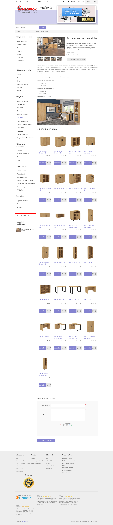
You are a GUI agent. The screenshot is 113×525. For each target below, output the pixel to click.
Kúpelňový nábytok (22, 114)
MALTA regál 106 (59, 262)
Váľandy (19, 90)
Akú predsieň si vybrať (67, 467)
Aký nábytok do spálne (68, 470)
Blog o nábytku (19, 1)
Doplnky (19, 207)
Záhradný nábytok (22, 134)
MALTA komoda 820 (60, 188)
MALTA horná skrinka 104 (88, 152)
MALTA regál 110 (89, 262)
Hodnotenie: (67, 423)
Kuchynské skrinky (66, 472)
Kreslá (19, 54)
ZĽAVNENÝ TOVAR (23, 216)
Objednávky (49, 461)
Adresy (48, 463)
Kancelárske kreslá (23, 121)
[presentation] (68, 430)
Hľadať (33, 458)
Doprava (33, 1)
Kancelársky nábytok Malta (27, 229)
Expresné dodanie (22, 200)
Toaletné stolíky (21, 174)
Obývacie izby (21, 104)
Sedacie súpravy (22, 41)
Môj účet (48, 458)
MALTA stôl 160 (74, 299)
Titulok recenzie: (46, 405)
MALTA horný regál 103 (45, 189)
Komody (19, 150)
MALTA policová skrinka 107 (44, 263)
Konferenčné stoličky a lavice (25, 124)
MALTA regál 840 (44, 299)
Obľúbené (49, 468)
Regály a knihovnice (23, 153)
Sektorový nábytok (22, 101)
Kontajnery (21, 127)
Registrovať (66, 1)
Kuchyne (19, 111)
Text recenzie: (46, 415)
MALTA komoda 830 (75, 188)
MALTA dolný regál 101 (75, 152)
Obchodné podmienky (21, 461)
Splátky (39, 1)
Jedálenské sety (22, 44)
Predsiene (20, 131)
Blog (17, 458)
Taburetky (20, 57)
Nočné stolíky (21, 187)
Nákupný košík (50, 466)
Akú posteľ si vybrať (67, 458)
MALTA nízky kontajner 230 (73, 226)
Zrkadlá (19, 204)
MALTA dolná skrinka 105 (58, 152)
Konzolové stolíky (22, 177)
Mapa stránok (19, 468)
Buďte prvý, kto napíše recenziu (75, 55)
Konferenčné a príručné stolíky (26, 183)
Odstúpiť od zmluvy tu (21, 466)
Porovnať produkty (36, 463)
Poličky (19, 160)
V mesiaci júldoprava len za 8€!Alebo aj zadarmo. (72, 12)
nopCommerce (24, 521)
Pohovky (19, 51)
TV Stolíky (20, 190)
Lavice (19, 64)
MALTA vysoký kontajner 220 (43, 374)
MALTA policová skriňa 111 (89, 226)
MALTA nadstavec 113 (59, 226)
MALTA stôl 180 (44, 336)
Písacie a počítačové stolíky (25, 180)
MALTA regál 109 (74, 262)
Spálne (19, 74)
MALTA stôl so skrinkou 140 (73, 337)
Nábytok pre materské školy (25, 138)
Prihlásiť (73, 1)
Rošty (18, 81)
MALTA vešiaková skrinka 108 (89, 337)
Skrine (19, 157)
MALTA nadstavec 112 (44, 226)
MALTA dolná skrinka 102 (43, 152)
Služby (27, 1)
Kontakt (46, 1)
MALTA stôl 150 (59, 299)
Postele (19, 78)
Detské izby (20, 108)
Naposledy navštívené (37, 461)
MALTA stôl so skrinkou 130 (58, 337)
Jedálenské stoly (22, 171)
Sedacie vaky (21, 60)
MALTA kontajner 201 (89, 189)
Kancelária (20, 117)
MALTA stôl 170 (89, 299)
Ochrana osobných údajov (23, 463)
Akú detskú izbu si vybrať (68, 461)
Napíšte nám (19, 471)
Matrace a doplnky (22, 84)
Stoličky (19, 48)
